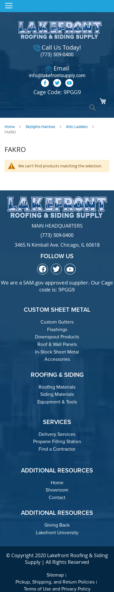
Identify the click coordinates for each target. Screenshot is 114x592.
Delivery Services (57, 434)
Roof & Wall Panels (57, 344)
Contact (57, 497)
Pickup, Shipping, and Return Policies (55, 581)
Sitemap (55, 574)
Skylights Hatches (40, 127)
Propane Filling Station (57, 441)
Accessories (57, 359)
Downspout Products (57, 336)
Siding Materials (57, 394)
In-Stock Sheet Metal (57, 351)
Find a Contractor (57, 449)
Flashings (57, 329)
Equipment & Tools (57, 401)
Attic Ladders (77, 127)
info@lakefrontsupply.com (57, 75)
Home (10, 127)
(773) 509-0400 (57, 55)
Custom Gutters (57, 321)
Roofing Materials (57, 386)
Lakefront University (57, 532)
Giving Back (57, 524)
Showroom (57, 489)
